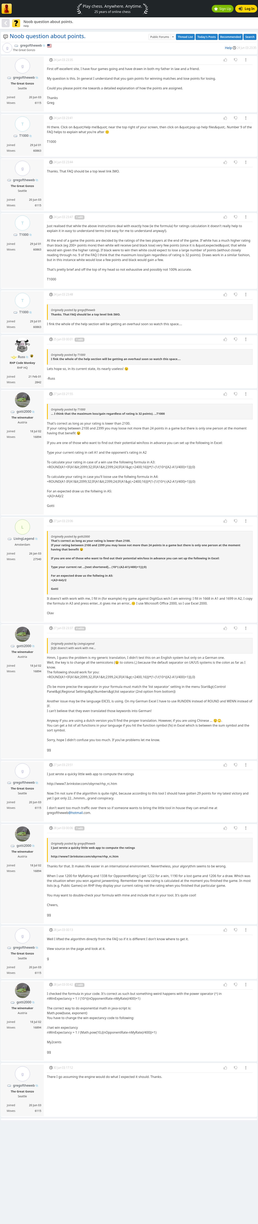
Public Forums (159, 37)
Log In (247, 8)
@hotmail (75, 812)
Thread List (185, 37)
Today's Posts (206, 37)
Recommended (230, 37)
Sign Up (222, 8)
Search (250, 37)
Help (228, 48)
